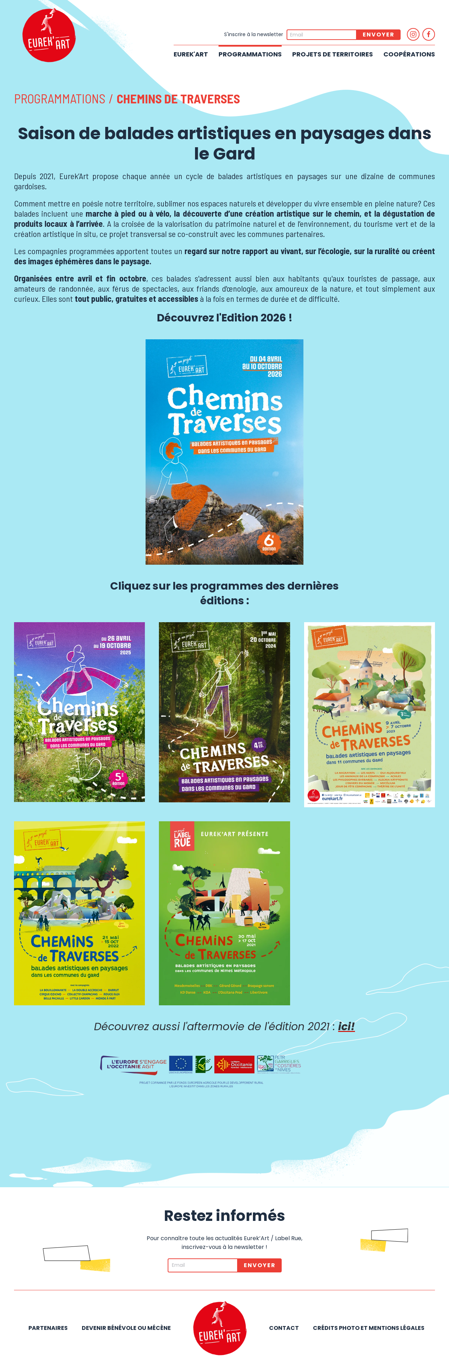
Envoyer (379, 34)
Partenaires (48, 1328)
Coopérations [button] (409, 54)
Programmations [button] (250, 54)
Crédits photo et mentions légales (368, 1328)
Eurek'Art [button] (191, 54)
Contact (284, 1328)
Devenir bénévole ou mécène (126, 1328)
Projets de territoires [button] (332, 54)
